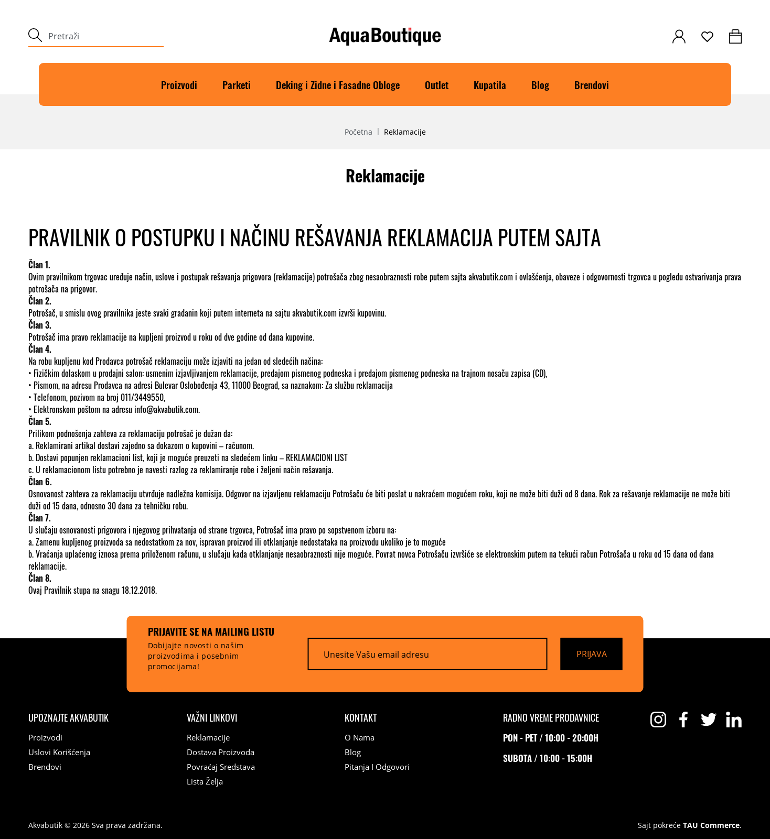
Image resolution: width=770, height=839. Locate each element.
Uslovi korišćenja (59, 752)
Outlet (436, 84)
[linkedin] (734, 719)
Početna (358, 132)
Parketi (236, 84)
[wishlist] (707, 36)
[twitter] (708, 719)
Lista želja (205, 781)
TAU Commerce (711, 825)
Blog (540, 84)
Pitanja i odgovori (377, 766)
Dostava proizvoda (220, 752)
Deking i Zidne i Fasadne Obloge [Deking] (338, 84)
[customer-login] (679, 36)
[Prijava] (592, 654)
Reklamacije (208, 737)
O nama (360, 737)
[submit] (35, 36)
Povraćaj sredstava (221, 766)
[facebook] (683, 719)
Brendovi (591, 84)
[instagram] (658, 719)
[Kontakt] (361, 717)
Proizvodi (179, 84)
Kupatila (490, 84)
